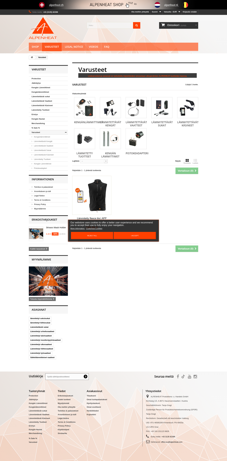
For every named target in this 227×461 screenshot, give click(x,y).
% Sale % (36, 128)
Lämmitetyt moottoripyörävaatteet (45, 340)
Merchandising (38, 123)
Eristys (35, 114)
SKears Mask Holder (56, 227)
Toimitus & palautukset (43, 187)
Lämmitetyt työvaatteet (40, 353)
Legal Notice (74, 46)
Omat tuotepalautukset (97, 399)
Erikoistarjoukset (44, 219)
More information (77, 228)
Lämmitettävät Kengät (42, 141)
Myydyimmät (63, 403)
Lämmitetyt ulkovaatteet (41, 344)
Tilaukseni (91, 396)
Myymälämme (40, 209)
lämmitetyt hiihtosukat (40, 323)
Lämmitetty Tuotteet (40, 110)
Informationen (43, 179)
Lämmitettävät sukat (41, 96)
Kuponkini (91, 414)
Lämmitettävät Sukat (42, 150)
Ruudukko (187, 161)
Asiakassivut (94, 391)
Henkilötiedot (93, 411)
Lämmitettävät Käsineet (42, 105)
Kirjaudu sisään (190, 12)
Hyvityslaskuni (93, 403)
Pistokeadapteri (40, 168)
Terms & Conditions (42, 200)
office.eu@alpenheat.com (171, 442)
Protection (36, 78)
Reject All (92, 235)
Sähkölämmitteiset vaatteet (42, 357)
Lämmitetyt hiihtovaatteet (41, 349)
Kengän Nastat (38, 119)
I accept (135, 235)
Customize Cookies (94, 228)
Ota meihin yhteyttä (140, 12)
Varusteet (52, 46)
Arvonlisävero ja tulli (42, 191)
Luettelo (195, 161)
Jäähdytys (36, 83)
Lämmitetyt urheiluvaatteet (42, 331)
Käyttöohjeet (63, 429)
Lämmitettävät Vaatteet (42, 101)
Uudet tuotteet (64, 399)
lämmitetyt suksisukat (40, 318)
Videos (93, 46)
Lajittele (75, 161)
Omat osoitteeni (94, 407)
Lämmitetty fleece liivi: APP (92, 218)
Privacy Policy (40, 204)
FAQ (106, 46)
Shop (35, 46)
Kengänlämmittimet (40, 92)
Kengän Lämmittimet (41, 87)
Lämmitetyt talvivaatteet (41, 336)
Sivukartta (62, 433)
